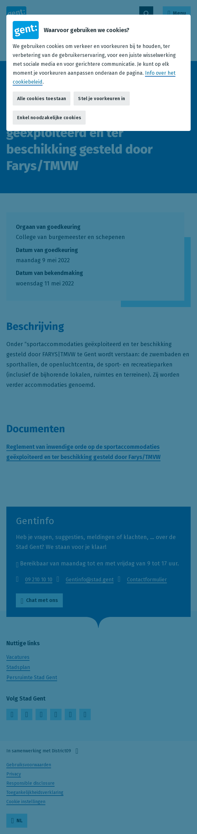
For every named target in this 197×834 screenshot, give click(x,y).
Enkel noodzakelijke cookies (49, 117)
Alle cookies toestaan (41, 98)
